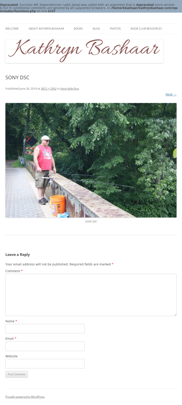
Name (11, 321)
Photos (115, 28)
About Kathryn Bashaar (46, 28)
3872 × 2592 (48, 89)
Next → (171, 94)
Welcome (12, 28)
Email (10, 338)
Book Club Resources (146, 28)
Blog (96, 28)
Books (78, 28)
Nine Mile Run (69, 89)
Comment (14, 271)
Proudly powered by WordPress (25, 397)
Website (11, 356)
